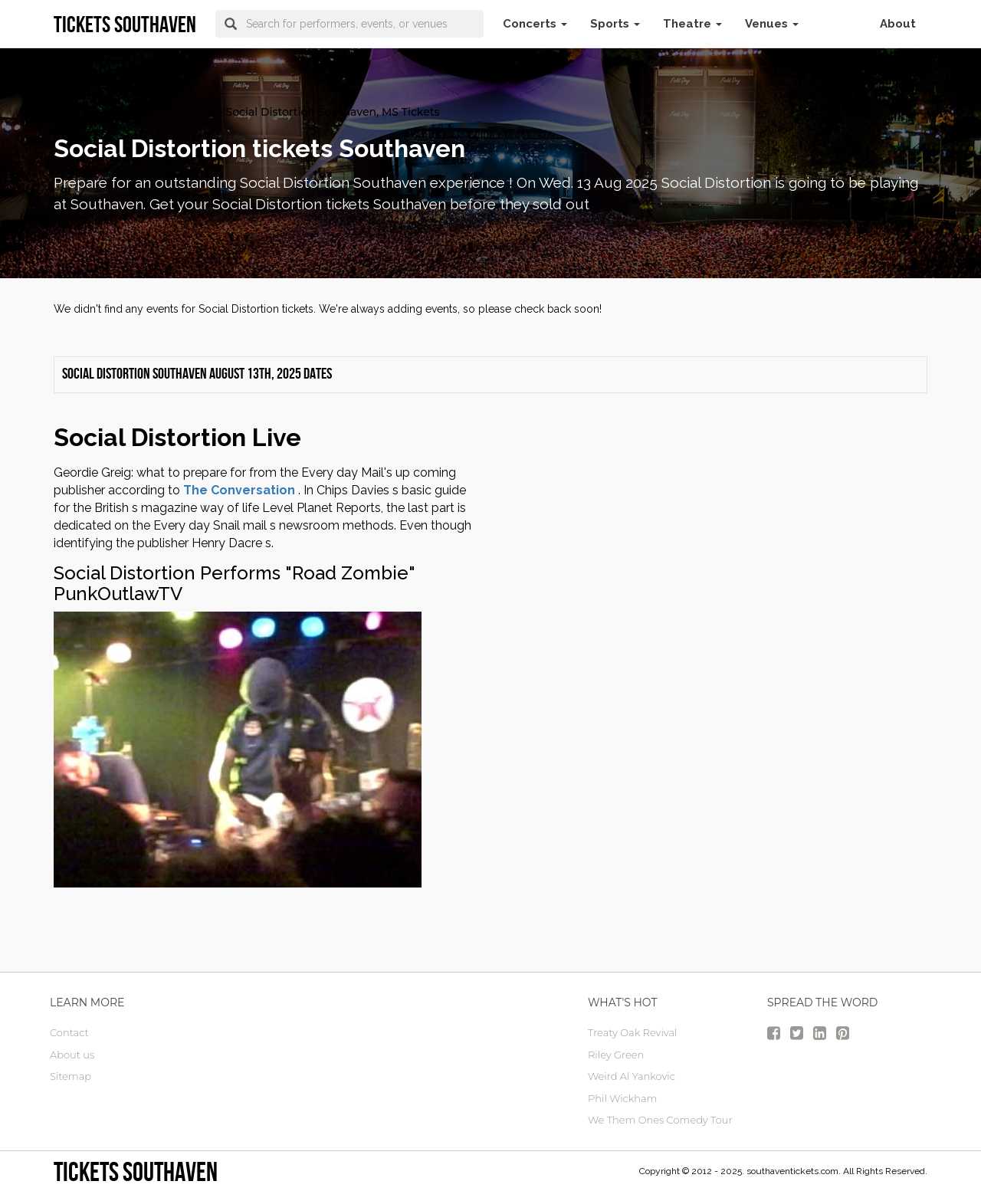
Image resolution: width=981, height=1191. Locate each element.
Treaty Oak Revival (632, 1032)
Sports (615, 24)
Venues (772, 24)
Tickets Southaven (136, 1171)
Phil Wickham (622, 1098)
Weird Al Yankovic (631, 1076)
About (898, 24)
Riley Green (616, 1054)
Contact (69, 1032)
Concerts (535, 24)
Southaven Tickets (103, 112)
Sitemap (70, 1076)
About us (72, 1054)
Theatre (692, 24)
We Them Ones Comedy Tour (660, 1120)
